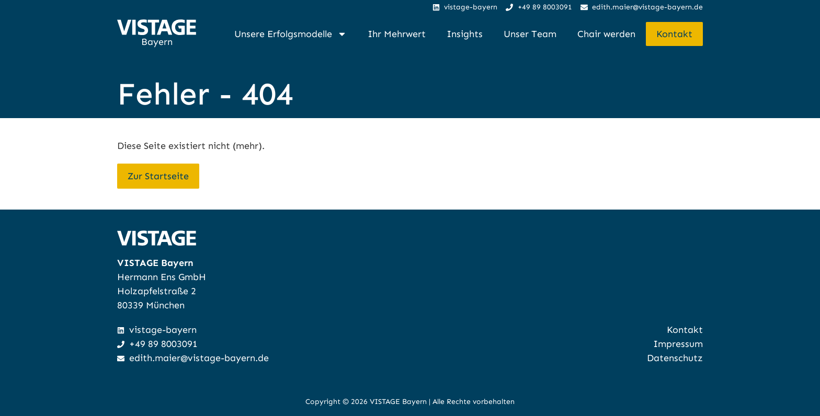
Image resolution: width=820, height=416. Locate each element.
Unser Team (530, 34)
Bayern (157, 42)
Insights (465, 34)
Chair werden (606, 34)
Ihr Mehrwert (397, 34)
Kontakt (674, 34)
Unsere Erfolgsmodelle (290, 34)
